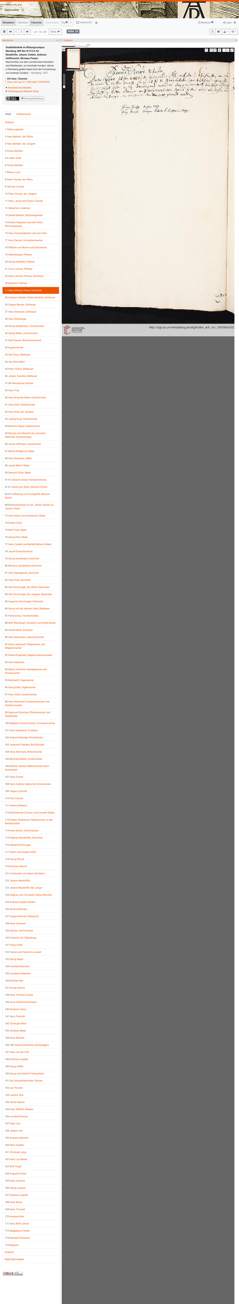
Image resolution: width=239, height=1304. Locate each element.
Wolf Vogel (13, 1166)
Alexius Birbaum (16, 805)
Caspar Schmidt (16, 791)
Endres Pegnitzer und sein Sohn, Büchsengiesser (24, 224)
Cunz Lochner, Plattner (19, 268)
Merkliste (205, 22)
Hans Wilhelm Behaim (19, 1109)
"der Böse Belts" (15, 361)
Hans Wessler (15, 1037)
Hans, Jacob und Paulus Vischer (24, 200)
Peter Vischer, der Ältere (19, 179)
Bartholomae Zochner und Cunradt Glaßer (30, 812)
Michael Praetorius (17, 1237)
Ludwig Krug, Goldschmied (21, 419)
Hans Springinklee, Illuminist (22, 572)
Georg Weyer (14, 959)
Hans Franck (14, 776)
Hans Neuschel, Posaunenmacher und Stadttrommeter (27, 703)
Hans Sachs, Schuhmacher (22, 830)
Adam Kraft (13, 158)
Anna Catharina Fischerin (21, 1002)
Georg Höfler (14, 1066)
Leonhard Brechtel (17, 966)
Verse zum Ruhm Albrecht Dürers (26, 487)
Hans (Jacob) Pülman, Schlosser (24, 276)
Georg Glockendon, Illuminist (22, 558)
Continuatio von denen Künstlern (25, 873)
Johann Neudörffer (17, 880)
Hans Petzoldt (15, 1016)
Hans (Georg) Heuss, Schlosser (23, 290)
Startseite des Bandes (19, 87)
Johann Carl (14, 1130)
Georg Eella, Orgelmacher (20, 687)
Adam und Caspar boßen (20, 852)
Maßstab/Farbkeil (14, 1259)
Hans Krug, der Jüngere (19, 411)
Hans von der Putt (17, 1052)
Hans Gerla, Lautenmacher (21, 694)
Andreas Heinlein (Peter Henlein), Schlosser (30, 297)
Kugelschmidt (14, 347)
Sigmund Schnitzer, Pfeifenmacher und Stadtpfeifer (27, 714)
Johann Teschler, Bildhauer (21, 376)
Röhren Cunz (13, 172)
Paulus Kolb (13, 944)
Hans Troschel (15, 1209)
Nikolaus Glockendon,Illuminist (23, 565)
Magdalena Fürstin (17, 1230)
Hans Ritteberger (15, 318)
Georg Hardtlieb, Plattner (20, 261)
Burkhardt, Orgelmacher (19, 680)
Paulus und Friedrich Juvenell (23, 952)
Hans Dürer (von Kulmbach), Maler (25, 515)
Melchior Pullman (16, 283)
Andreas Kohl (14, 1216)
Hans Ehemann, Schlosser (20, 311)
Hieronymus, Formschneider (22, 615)
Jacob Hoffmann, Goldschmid (23, 444)
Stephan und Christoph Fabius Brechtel (28, 894)
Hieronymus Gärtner (19, 383)
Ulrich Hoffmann (16, 909)
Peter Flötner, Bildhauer (19, 369)
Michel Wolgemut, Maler (19, 451)
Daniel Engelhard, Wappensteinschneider (28, 655)
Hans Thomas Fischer (19, 995)
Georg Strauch (15, 987)
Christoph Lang (15, 1152)
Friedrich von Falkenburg (20, 937)
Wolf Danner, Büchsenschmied (23, 340)
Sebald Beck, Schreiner (19, 630)
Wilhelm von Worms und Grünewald (26, 247)
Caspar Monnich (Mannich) (22, 916)
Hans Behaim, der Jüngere (20, 143)
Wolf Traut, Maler (16, 530)
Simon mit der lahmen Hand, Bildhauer (27, 608)
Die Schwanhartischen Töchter (24, 1080)
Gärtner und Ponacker (19, 930)
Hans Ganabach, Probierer (21, 730)
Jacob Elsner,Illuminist (18, 551)
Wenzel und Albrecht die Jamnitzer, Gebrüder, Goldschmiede (25, 435)
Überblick (23, 22)
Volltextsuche (23, 114)
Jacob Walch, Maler (17, 465)
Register (12, 1245)
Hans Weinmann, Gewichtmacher (24, 637)
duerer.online (12, 9)
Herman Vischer (14, 186)
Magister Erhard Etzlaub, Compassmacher (30, 723)
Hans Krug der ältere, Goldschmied (25, 397)
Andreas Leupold (16, 1195)
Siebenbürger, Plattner (18, 254)
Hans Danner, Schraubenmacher (24, 240)
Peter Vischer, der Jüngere (21, 193)
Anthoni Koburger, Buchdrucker (24, 737)
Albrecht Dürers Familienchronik (25, 479)
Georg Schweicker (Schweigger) (27, 1045)
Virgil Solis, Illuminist (18, 580)
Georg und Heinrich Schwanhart (24, 1073)
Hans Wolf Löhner (17, 1223)
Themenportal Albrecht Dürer (23, 91)
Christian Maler (15, 1030)
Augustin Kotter (15, 1173)
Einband (9, 122)
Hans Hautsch (15, 1180)
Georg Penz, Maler (16, 537)
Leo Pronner (14, 1087)
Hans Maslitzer (15, 662)
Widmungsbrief (14, 129)
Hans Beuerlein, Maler (18, 458)
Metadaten (8, 22)
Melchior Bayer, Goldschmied (22, 426)
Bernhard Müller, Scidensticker (23, 759)
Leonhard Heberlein (18, 973)
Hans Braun (13, 1202)
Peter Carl (12, 1123)
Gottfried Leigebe (16, 1059)
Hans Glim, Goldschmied (20, 404)
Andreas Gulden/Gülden (20, 902)
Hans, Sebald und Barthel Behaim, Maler (28, 544)
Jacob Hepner (15, 1102)
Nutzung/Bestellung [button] (32, 98)
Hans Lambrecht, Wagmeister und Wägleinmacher (25, 646)
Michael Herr (14, 980)
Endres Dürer (13, 522)
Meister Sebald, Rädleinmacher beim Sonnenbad (27, 768)
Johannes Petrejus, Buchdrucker (25, 744)
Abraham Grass (15, 1009)
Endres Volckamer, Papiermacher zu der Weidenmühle (29, 821)
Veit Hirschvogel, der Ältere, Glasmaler (27, 587)
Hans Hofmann (15, 923)
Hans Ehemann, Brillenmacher (23, 751)
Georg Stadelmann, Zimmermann (24, 326)
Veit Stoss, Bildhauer (17, 354)
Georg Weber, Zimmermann (21, 333)
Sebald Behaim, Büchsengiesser (24, 215)
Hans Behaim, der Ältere (19, 136)
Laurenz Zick (14, 1095)
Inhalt (8, 114)
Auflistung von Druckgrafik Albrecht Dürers (27, 496)
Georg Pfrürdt (14, 859)
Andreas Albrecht (16, 1137)
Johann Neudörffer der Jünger (23, 887)
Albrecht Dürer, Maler (18, 472)
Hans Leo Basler (16, 1159)
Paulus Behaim (14, 150)
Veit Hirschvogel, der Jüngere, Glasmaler (28, 594)
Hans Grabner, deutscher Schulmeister (28, 784)
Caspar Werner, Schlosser (20, 304)
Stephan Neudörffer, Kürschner (24, 837)
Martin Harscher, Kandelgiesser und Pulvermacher (26, 671)
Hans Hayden (14, 1145)
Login (227, 22)
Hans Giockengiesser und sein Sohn (26, 233)
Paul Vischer (14, 798)
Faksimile (36, 22)
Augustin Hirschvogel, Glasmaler (24, 601)
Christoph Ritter (16, 1023)
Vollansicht (84, 22)
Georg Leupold (15, 1187)
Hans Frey (12, 390)
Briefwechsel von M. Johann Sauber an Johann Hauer (29, 506)
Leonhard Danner (16, 1116)
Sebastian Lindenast (17, 208)
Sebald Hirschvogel (17, 844)
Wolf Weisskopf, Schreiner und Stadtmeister (30, 622)
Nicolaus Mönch (16, 866)
